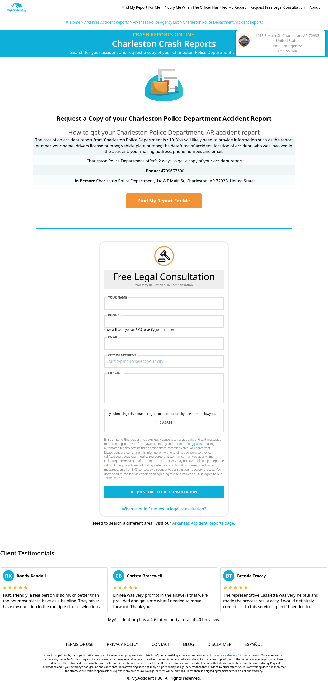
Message (115, 373)
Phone (113, 315)
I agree (166, 423)
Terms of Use (113, 478)
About (315, 7)
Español (254, 644)
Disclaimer (219, 644)
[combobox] (164, 361)
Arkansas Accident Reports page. (203, 523)
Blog (188, 644)
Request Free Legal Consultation (278, 7)
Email (113, 337)
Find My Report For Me (141, 7)
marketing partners (192, 444)
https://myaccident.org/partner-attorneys (235, 655)
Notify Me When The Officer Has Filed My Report (205, 7)
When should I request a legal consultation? (164, 509)
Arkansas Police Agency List (156, 22)
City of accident (122, 355)
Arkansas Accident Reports (106, 22)
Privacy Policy (122, 644)
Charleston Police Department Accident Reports (223, 22)
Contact (160, 644)
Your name (117, 297)
